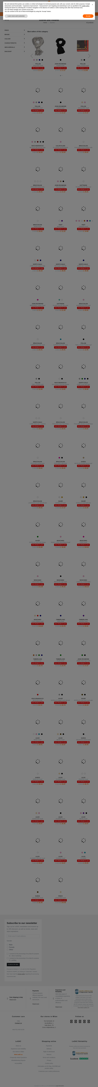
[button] (92, 4)
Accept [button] (88, 16)
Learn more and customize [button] (16, 16)
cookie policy (85, 6)
